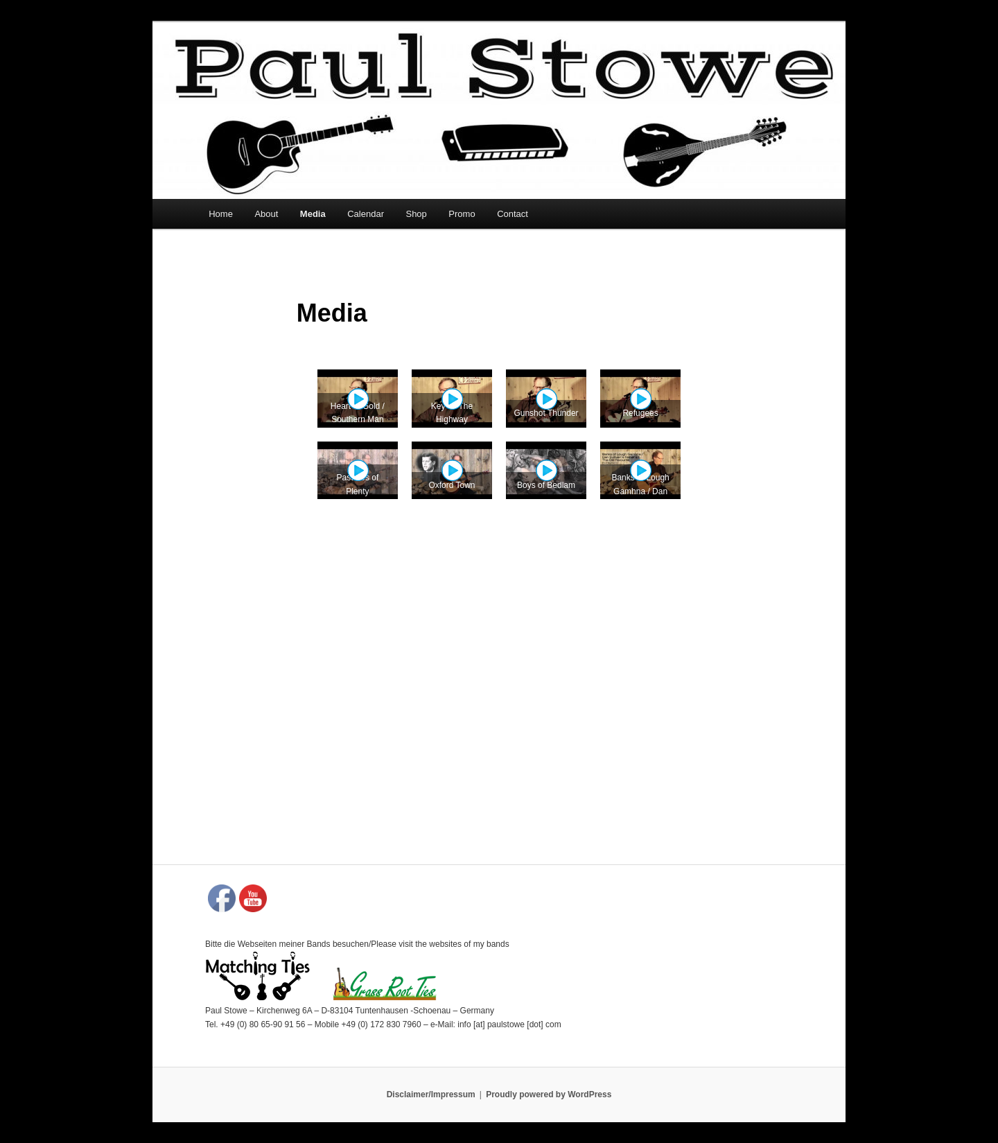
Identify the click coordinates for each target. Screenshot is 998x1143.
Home (221, 214)
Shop (415, 214)
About (266, 214)
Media (313, 214)
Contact (512, 214)
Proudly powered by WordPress (548, 1094)
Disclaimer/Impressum (431, 1094)
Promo (461, 214)
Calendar (365, 214)
